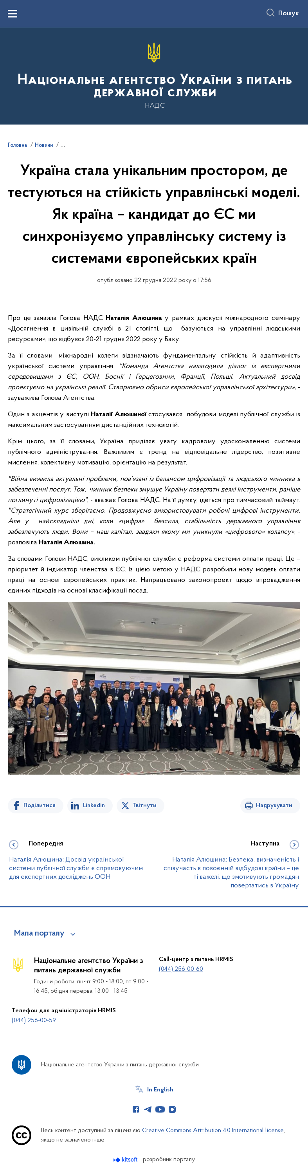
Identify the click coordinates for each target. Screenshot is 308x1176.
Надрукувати (274, 805)
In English (160, 1090)
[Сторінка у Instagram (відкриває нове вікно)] (172, 1109)
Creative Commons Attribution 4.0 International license (213, 1130)
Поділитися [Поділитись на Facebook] (39, 805)
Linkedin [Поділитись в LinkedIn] (94, 805)
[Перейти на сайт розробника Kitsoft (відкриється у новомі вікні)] (126, 1160)
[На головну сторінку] (154, 75)
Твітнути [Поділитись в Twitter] (144, 805)
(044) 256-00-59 (34, 1020)
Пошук (288, 13)
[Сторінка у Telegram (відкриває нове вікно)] (148, 1109)
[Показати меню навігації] (12, 13)
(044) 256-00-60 (181, 969)
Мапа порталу (39, 933)
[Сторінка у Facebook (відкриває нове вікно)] (135, 1109)
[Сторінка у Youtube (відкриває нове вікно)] (160, 1109)
